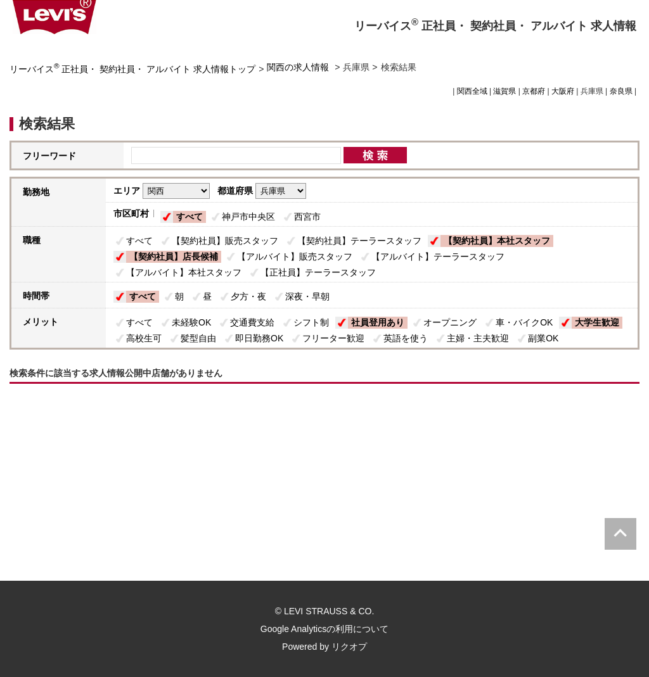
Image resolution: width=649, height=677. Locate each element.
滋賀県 (504, 91)
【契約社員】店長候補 (173, 256)
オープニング (450, 322)
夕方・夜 (248, 296)
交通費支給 (252, 322)
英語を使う (405, 338)
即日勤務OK (259, 338)
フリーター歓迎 (333, 338)
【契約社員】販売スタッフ (225, 241)
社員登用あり (377, 322)
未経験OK (191, 322)
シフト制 (311, 322)
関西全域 (472, 91)
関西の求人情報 (299, 67)
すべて (189, 217)
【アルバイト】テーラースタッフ (437, 256)
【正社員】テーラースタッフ (318, 272)
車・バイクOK (524, 322)
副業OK (543, 338)
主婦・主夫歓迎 (478, 338)
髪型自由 (198, 338)
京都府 (533, 91)
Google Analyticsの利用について (324, 629)
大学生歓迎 (597, 322)
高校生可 (144, 338)
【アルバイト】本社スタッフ (183, 272)
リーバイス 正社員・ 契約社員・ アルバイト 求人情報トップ (132, 69)
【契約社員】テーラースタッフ (359, 241)
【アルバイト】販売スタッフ (294, 256)
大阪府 (562, 91)
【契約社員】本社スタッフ (497, 241)
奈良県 (621, 91)
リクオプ (349, 647)
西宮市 (307, 217)
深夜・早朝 (307, 296)
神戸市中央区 (248, 217)
